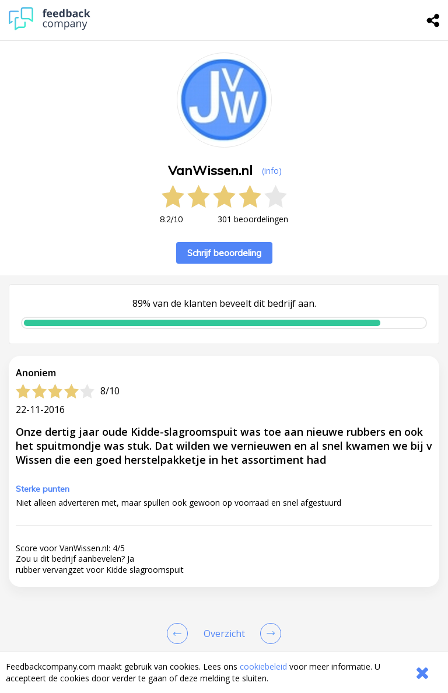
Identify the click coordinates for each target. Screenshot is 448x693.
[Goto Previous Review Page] (179, 633)
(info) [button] (272, 170)
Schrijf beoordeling (224, 252)
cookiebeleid (263, 666)
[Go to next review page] (268, 633)
